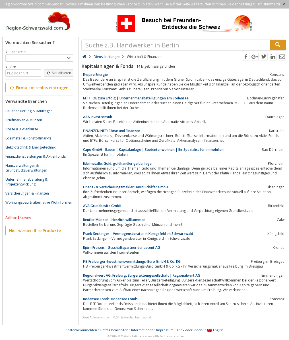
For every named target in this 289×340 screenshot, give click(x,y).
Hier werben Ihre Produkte (35, 230)
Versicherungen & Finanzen (27, 193)
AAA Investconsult (97, 116)
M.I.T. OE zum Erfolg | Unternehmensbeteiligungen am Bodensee (136, 98)
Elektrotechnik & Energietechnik (30, 147)
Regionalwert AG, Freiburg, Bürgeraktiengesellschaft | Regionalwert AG (141, 275)
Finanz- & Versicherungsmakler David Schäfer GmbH (125, 187)
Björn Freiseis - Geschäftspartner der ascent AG (121, 247)
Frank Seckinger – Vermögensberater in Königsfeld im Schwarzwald (138, 233)
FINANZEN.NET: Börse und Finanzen (111, 130)
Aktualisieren (58, 73)
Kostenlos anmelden (81, 330)
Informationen (142, 330)
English (215, 330)
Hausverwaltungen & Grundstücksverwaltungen (26, 168)
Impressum (165, 330)
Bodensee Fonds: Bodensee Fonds (110, 299)
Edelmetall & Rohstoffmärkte (28, 138)
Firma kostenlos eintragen (39, 87)
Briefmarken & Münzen (23, 120)
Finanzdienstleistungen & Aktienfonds (35, 156)
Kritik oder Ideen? (189, 330)
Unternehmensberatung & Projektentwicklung (26, 182)
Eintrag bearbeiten (114, 330)
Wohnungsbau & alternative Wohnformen (38, 202)
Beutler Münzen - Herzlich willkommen (114, 219)
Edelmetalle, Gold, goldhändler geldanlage (117, 163)
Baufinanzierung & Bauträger (28, 111)
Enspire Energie (95, 74)
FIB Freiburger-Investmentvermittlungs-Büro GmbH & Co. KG (132, 261)
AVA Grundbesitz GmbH (102, 205)
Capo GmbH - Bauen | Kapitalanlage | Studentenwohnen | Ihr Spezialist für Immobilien (153, 149)
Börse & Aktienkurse (21, 129)
